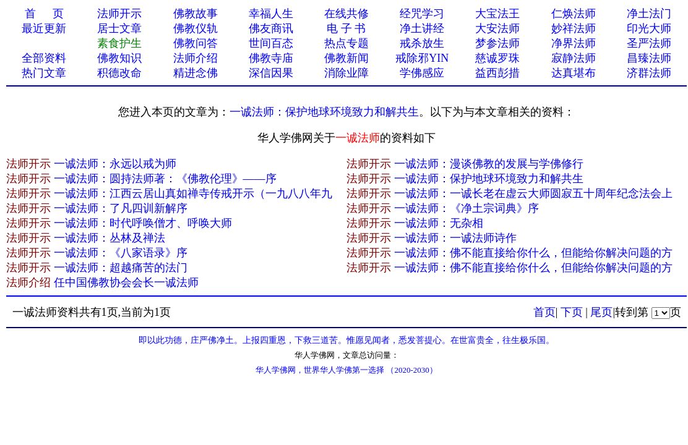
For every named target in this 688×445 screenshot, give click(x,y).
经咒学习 (422, 13)
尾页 (601, 312)
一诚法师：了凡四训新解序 (120, 208)
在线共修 (346, 13)
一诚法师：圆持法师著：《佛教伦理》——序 (165, 178)
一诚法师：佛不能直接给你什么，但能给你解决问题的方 (533, 253)
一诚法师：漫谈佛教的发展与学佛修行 (488, 164)
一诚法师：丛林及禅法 (109, 238)
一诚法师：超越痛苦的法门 (120, 267)
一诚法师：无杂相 (438, 223)
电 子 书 (346, 28)
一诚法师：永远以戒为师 (115, 164)
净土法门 (649, 13)
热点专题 (346, 43)
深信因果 (271, 73)
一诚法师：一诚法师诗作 (455, 238)
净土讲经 (422, 28)
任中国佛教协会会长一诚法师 (126, 282)
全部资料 (44, 58)
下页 (572, 312)
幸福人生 (271, 13)
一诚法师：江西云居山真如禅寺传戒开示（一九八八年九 (193, 193)
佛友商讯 (271, 28)
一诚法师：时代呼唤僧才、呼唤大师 (143, 223)
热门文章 (44, 73)
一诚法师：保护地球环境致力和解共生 (324, 112)
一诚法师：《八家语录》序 (120, 253)
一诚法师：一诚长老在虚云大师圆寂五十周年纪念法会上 (533, 193)
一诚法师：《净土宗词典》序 (466, 208)
